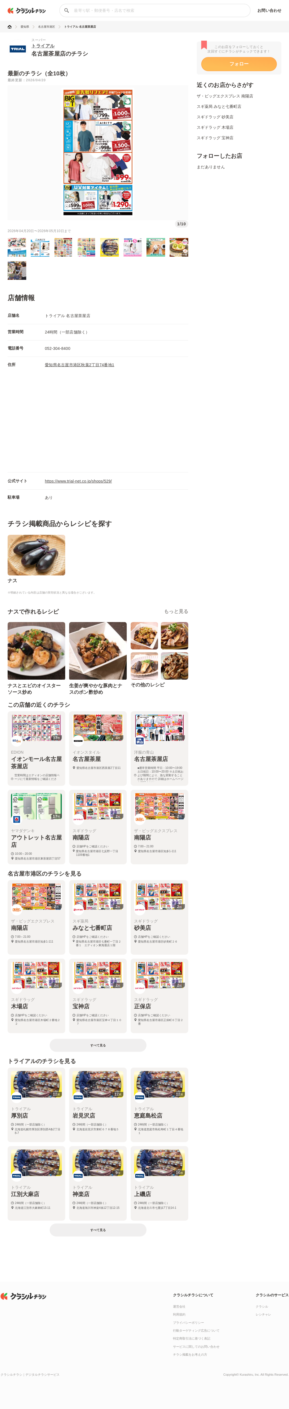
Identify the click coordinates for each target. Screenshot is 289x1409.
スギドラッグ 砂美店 (215, 117)
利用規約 (179, 1314)
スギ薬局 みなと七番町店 (219, 106)
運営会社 (179, 1306)
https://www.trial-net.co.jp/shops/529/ (78, 481)
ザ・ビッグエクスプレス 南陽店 (225, 96)
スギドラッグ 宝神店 (215, 138)
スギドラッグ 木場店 (215, 127)
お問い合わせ (269, 10)
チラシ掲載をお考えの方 (190, 1354)
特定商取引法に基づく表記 (191, 1338)
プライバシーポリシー (188, 1322)
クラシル (262, 1306)
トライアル (43, 45)
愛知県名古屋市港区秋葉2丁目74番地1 (79, 365)
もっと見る (176, 611)
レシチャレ (263, 1314)
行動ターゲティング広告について (196, 1330)
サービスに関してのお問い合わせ (196, 1346)
